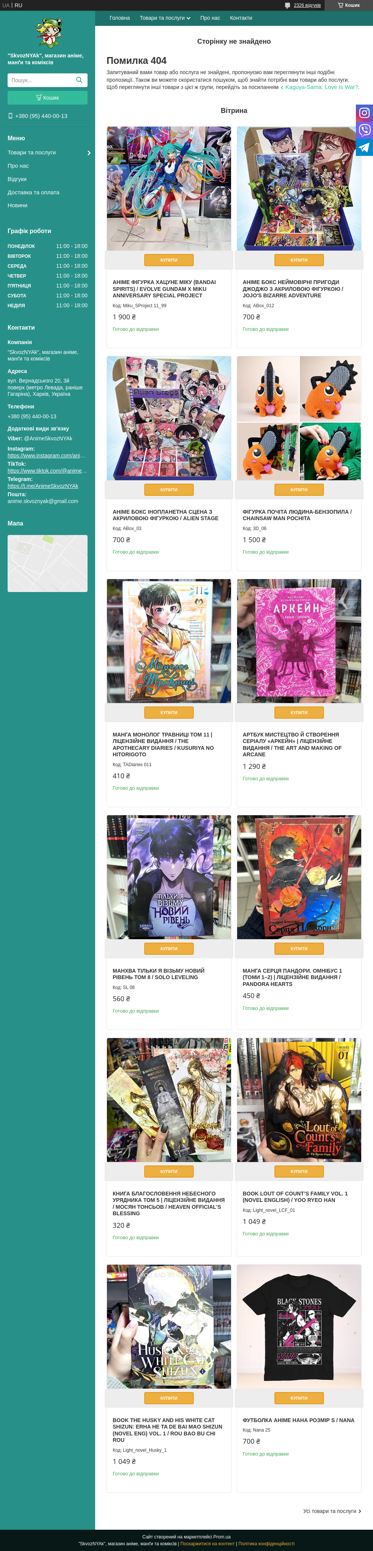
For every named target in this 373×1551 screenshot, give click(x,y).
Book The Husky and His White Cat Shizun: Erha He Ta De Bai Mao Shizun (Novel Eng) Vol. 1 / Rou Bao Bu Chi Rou (167, 1430)
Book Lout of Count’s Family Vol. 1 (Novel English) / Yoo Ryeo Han (295, 1197)
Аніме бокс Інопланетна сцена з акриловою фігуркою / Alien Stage (165, 515)
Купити (169, 260)
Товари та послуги (32, 152)
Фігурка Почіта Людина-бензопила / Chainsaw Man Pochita (297, 515)
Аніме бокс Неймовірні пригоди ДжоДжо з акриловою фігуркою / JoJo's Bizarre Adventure (293, 288)
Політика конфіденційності (266, 1543)
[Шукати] (79, 80)
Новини (17, 205)
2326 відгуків (307, 5)
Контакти (241, 18)
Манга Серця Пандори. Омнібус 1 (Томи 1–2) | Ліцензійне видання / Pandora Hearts (292, 977)
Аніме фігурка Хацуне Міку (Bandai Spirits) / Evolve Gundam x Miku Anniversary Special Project (164, 288)
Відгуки (17, 179)
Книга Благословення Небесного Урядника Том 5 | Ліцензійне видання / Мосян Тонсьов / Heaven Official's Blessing (169, 1204)
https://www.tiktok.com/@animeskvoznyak (57, 471)
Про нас (18, 165)
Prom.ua (222, 1537)
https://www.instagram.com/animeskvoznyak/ (61, 455)
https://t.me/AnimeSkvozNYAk (43, 486)
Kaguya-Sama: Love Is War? (321, 87)
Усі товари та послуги (329, 1511)
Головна (120, 18)
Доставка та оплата (33, 192)
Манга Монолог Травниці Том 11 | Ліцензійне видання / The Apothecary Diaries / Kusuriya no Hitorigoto (163, 745)
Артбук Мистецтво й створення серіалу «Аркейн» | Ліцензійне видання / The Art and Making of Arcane (292, 745)
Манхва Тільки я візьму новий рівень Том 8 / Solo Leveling (158, 974)
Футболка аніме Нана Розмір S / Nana (299, 1420)
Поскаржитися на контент (207, 1543)
